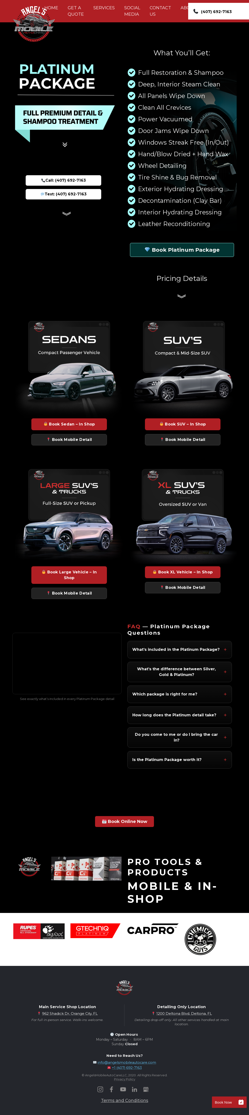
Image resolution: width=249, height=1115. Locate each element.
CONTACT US (160, 11)
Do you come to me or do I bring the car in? (176, 737)
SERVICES (104, 7)
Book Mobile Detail (69, 439)
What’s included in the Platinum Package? (176, 649)
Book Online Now (124, 821)
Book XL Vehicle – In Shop (183, 572)
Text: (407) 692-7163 (63, 194)
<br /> (67, 663)
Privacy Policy (124, 1079)
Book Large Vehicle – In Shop (69, 575)
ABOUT (188, 7)
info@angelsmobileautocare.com (127, 1062)
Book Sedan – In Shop (69, 424)
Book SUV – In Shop (183, 424)
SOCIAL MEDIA (132, 11)
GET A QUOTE (76, 11)
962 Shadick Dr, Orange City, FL (70, 1013)
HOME (51, 7)
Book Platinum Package (182, 250)
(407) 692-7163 (216, 11)
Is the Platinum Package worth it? (166, 759)
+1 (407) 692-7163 (127, 1068)
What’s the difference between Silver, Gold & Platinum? (176, 672)
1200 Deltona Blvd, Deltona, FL (184, 1013)
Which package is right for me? (164, 694)
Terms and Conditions (124, 1100)
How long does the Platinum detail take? (174, 715)
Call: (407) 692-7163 (63, 180)
